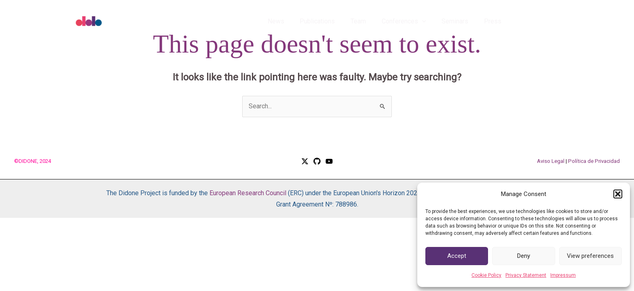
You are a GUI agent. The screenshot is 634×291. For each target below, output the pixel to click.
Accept (456, 255)
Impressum (563, 275)
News (290, 21)
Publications (329, 21)
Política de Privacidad (594, 161)
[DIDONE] (106, 21)
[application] (429, 21)
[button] (618, 194)
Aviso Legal (550, 161)
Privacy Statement (525, 275)
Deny (523, 255)
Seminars (459, 21)
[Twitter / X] (305, 161)
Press (494, 21)
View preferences (590, 255)
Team (367, 21)
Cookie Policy (486, 275)
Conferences (410, 21)
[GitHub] (317, 161)
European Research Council (247, 192)
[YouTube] (329, 161)
